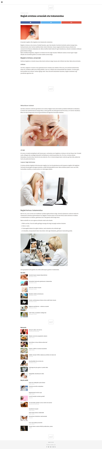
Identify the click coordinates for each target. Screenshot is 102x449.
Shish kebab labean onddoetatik (36, 412)
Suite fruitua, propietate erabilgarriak (37, 312)
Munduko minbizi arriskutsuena (36, 294)
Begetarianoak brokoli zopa (35, 392)
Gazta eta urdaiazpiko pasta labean (37, 382)
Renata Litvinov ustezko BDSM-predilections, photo (41, 426)
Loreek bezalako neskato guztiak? (37, 396)
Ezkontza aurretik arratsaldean (36, 386)
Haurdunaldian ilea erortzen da (36, 361)
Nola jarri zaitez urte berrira (35, 329)
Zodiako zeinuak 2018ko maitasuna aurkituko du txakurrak (42, 355)
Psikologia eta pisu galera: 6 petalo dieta (38, 367)
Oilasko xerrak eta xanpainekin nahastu (38, 336)
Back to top (51, 442)
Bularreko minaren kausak (35, 287)
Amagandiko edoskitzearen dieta (36, 373)
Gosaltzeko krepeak (33, 409)
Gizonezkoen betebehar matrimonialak (38, 416)
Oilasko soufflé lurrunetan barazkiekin (38, 348)
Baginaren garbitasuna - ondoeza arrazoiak (39, 306)
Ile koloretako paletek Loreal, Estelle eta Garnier (40, 402)
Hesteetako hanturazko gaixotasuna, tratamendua (40, 281)
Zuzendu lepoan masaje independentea (38, 275)
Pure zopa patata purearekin (35, 422)
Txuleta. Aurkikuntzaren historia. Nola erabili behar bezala (42, 300)
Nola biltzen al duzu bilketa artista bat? (38, 342)
